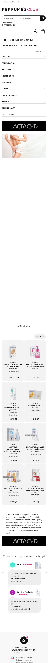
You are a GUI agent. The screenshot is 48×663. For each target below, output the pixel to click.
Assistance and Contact (10, 2)
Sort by (40, 336)
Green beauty (23, 108)
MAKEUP (29, 40)
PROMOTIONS (8, 25)
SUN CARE (23, 45)
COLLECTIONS (23, 114)
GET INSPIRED (7, 22)
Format (23, 88)
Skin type (23, 56)
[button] (3, 590)
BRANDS (39, 51)
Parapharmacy (23, 95)
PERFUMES (33, 45)
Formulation (23, 63)
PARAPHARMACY (10, 45)
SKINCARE (14, 40)
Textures (23, 69)
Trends (23, 101)
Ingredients (23, 76)
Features (23, 82)
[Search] (43, 18)
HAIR (22, 40)
